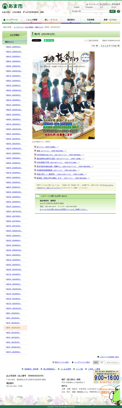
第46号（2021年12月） (14, 129)
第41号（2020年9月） (13, 153)
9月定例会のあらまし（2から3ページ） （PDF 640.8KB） (60, 155)
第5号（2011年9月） (13, 333)
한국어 (113, 7)
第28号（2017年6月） (13, 221)
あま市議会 (29, 27)
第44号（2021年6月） (13, 139)
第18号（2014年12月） (14, 269)
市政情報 (90, 20)
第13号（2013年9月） (13, 294)
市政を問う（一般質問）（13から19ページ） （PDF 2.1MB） (62, 174)
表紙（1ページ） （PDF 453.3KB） (51, 151)
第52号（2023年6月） (13, 100)
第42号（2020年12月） (14, 148)
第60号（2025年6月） (13, 61)
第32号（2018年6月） (13, 202)
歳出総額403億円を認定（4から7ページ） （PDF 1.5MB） (60, 159)
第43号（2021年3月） (13, 144)
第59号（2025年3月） (13, 66)
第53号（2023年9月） (13, 95)
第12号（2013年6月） (13, 299)
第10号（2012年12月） (14, 308)
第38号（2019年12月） (14, 168)
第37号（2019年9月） (13, 173)
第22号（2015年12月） (14, 250)
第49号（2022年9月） (13, 114)
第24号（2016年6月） (13, 240)
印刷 (93, 46)
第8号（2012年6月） (13, 318)
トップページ (11, 20)
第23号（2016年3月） (13, 245)
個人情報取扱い (49, 369)
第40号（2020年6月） (13, 158)
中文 (101, 7)
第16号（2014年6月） (13, 279)
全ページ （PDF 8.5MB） (48, 147)
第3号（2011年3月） (13, 342)
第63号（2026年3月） (13, 47)
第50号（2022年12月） (14, 110)
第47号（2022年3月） (13, 124)
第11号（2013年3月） (13, 303)
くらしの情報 (31, 20)
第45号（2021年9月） (13, 134)
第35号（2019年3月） (13, 182)
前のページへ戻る (62, 362)
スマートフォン (112, 362)
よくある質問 (66, 369)
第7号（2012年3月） (13, 323)
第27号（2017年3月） (13, 226)
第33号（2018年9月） (13, 197)
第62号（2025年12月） (14, 52)
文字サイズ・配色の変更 (111, 4)
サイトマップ (93, 4)
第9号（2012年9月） (13, 313)
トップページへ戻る (82, 362)
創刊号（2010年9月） (13, 352)
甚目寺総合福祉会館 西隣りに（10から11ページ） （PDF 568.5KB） (65, 166)
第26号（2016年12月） (14, 231)
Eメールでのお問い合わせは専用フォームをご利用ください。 (64, 209)
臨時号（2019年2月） (13, 187)
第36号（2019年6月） (13, 177)
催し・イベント (51, 20)
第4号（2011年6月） (13, 337)
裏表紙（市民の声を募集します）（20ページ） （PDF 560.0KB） (63, 178)
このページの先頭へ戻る (109, 357)
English (76, 7)
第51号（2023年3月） (13, 105)
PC (102, 362)
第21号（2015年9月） (13, 255)
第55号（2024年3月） (13, 85)
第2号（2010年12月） (13, 347)
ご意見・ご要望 (94, 369)
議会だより (39, 27)
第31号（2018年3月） (13, 206)
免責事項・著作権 (31, 369)
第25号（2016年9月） (13, 236)
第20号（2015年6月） (13, 260)
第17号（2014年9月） (13, 274)
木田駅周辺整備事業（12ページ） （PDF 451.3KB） (58, 170)
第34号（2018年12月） (14, 192)
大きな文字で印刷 (109, 46)
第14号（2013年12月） (14, 289)
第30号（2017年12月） (14, 211)
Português (89, 7)
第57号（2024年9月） (13, 76)
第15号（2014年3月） (13, 284)
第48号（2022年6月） (13, 119)
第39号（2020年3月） (13, 163)
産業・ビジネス (110, 20)
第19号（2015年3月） (13, 265)
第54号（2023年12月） (14, 90)
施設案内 (71, 20)
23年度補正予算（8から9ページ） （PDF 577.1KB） (58, 162)
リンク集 (79, 369)
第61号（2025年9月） (13, 56)
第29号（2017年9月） (13, 216)
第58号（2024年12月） (14, 71)
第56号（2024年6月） (13, 81)
